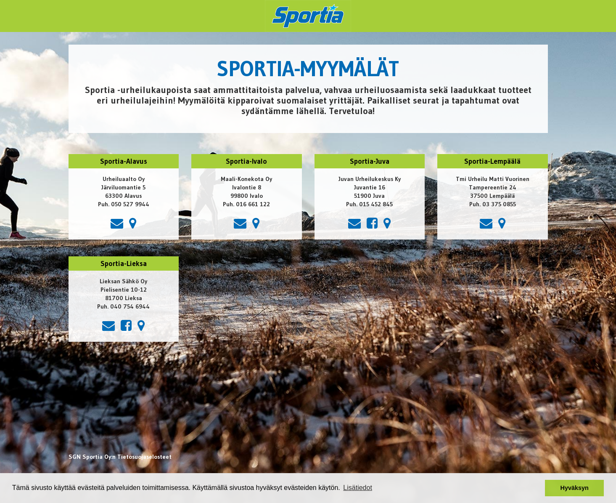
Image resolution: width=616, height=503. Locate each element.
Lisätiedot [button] (357, 487)
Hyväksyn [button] (574, 487)
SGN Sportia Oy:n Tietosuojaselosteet (120, 456)
